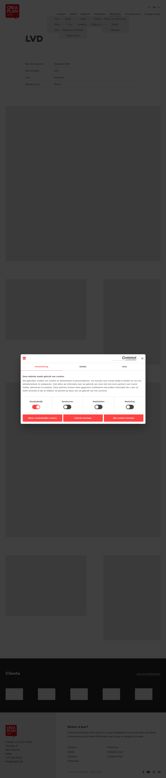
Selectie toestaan (83, 418)
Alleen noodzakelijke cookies (42, 418)
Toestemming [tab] (41, 366)
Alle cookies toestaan (123, 418)
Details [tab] (83, 366)
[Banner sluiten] (142, 358)
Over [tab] (124, 366)
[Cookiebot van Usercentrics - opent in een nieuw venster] (124, 358)
